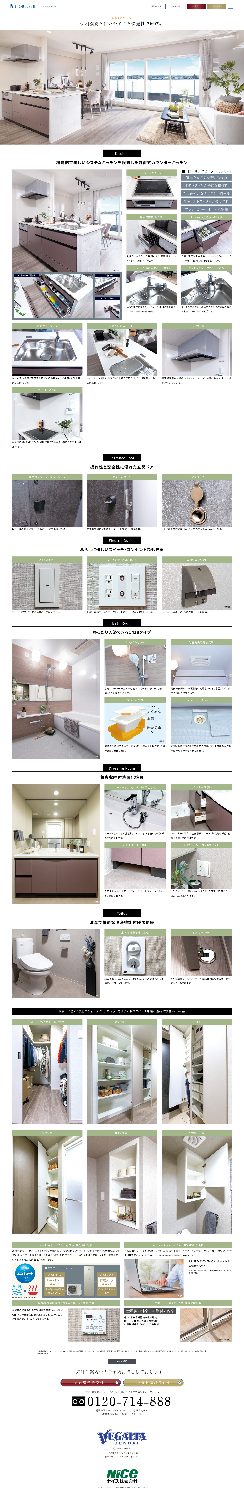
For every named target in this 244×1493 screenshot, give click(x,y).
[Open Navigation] (230, 8)
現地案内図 (156, 6)
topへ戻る (122, 1361)
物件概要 (176, 6)
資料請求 (216, 6)
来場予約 (196, 6)
